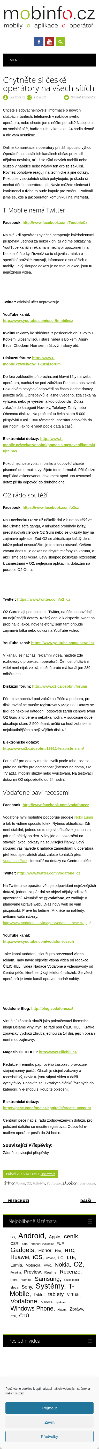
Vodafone (54, 1183)
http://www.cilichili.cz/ (58, 1052)
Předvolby (49, 1436)
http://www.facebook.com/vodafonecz (55, 805)
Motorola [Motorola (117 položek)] (33, 1265)
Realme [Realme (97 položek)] (50, 1272)
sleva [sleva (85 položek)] (14, 1287)
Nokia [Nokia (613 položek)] (62, 1264)
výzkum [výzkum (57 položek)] (60, 1302)
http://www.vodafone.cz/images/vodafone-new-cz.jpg (46, 923)
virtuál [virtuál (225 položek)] (73, 1294)
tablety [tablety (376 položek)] (55, 1294)
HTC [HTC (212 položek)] (69, 1250)
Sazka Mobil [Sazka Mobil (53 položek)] (71, 1279)
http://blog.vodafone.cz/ (52, 1008)
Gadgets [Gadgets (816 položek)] (22, 1249)
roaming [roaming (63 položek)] (26, 1279)
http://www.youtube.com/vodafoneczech (38, 941)
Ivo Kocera (17, 97)
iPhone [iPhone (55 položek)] (50, 1258)
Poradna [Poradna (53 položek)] (15, 1272)
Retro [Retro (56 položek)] (13, 1279)
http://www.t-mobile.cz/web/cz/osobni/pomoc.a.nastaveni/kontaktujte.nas (49, 445)
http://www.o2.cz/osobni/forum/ (59, 686)
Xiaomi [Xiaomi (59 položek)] (61, 1309)
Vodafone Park (15, 861)
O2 (29, 1183)
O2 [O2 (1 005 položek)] (78, 1264)
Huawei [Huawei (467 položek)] (19, 1257)
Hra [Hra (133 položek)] (58, 1250)
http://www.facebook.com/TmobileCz (54, 222)
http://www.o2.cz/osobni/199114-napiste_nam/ (43, 748)
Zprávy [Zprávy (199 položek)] (76, 1309)
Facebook (38, 41)
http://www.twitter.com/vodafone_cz (48, 873)
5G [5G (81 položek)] (12, 1237)
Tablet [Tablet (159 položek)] (38, 1294)
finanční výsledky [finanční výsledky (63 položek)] (42, 1243)
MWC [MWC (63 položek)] (47, 1265)
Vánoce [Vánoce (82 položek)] (47, 1302)
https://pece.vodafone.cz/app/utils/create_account (47, 1108)
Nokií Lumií (83, 817)
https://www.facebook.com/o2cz (50, 507)
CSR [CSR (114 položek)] (14, 1243)
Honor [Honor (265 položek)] (44, 1250)
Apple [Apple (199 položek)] (54, 1236)
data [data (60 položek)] (24, 1243)
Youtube (49, 41)
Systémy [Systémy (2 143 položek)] (50, 1286)
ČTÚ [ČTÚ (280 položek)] (24, 1315)
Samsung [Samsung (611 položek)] (47, 1278)
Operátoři (48, 1174)
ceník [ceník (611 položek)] (71, 1236)
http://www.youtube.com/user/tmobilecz (38, 321)
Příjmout (49, 1408)
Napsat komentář (83, 97)
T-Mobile (39, 1183)
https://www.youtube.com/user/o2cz (63, 643)
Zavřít (49, 1422)
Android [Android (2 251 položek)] (31, 1235)
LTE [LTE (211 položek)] (71, 1257)
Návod (20, 1183)
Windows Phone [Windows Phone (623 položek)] (31, 1308)
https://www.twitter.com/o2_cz (43, 599)
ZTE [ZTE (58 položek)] (13, 1316)
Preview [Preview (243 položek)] (32, 1272)
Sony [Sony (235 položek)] (27, 1287)
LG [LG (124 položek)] (60, 1257)
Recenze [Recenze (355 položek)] (70, 1272)
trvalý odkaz (86, 1183)
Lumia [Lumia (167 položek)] (16, 1265)
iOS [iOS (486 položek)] (37, 1257)
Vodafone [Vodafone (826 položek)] (23, 1301)
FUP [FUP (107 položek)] (60, 1243)
